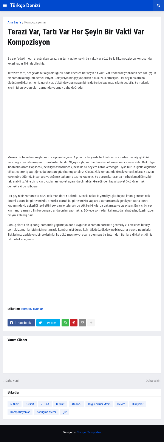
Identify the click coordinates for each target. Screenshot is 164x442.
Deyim (121, 404)
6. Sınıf (30, 404)
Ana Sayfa (14, 22)
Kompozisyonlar (35, 22)
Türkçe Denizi (25, 5)
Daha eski (152, 380)
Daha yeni (12, 380)
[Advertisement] (82, 125)
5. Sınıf (14, 404)
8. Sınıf (60, 404)
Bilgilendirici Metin (99, 404)
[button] (5, 5)
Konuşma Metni (46, 412)
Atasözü (76, 404)
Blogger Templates (88, 432)
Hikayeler (137, 404)
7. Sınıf (45, 404)
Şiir (65, 412)
